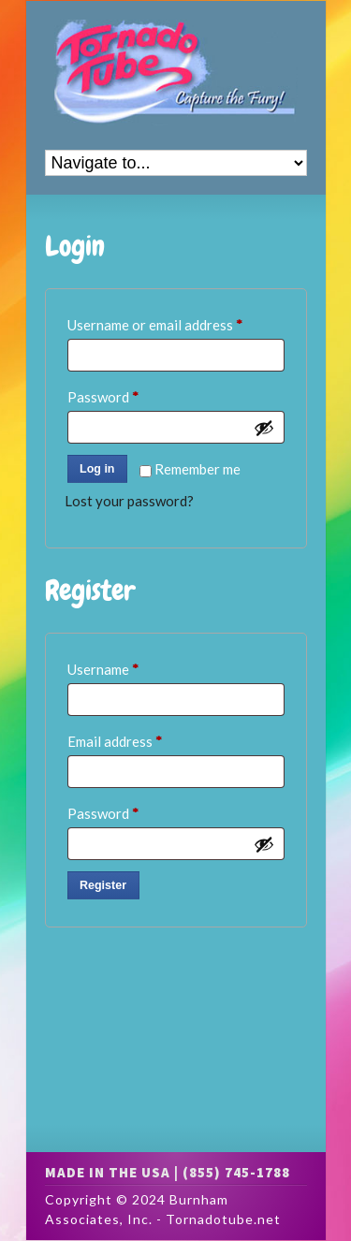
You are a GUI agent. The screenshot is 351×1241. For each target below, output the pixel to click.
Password (130, 394)
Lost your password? (129, 500)
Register (103, 885)
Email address (142, 738)
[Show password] (264, 427)
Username (130, 666)
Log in (97, 468)
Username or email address (176, 322)
